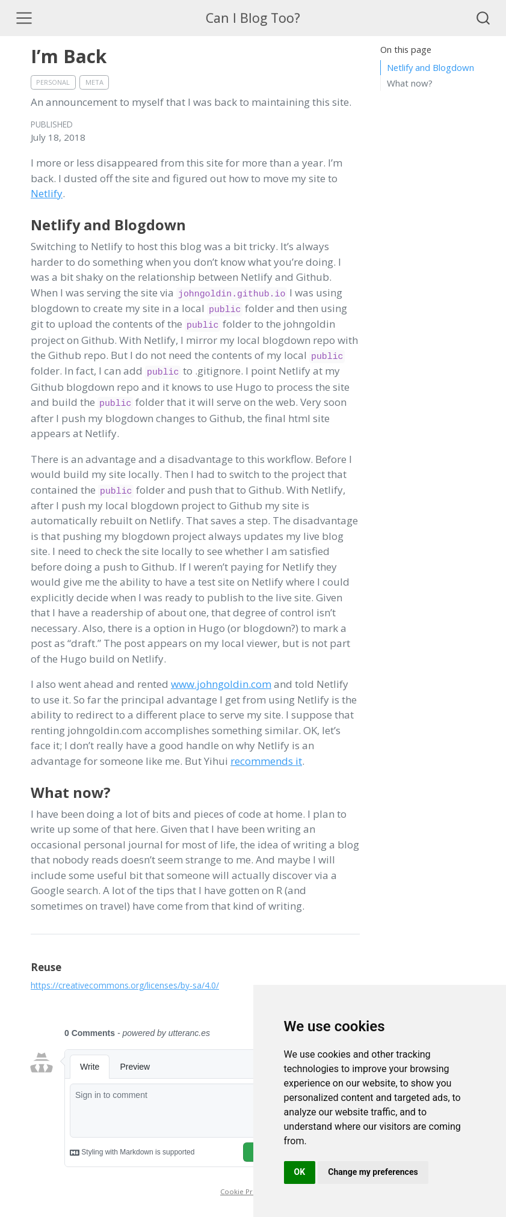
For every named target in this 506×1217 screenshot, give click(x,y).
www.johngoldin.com (221, 684)
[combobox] (484, 17)
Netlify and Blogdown (430, 67)
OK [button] (300, 1172)
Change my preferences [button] (373, 1172)
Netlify (47, 193)
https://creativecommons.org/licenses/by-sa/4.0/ (125, 985)
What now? (410, 83)
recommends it (266, 761)
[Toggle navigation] (24, 18)
